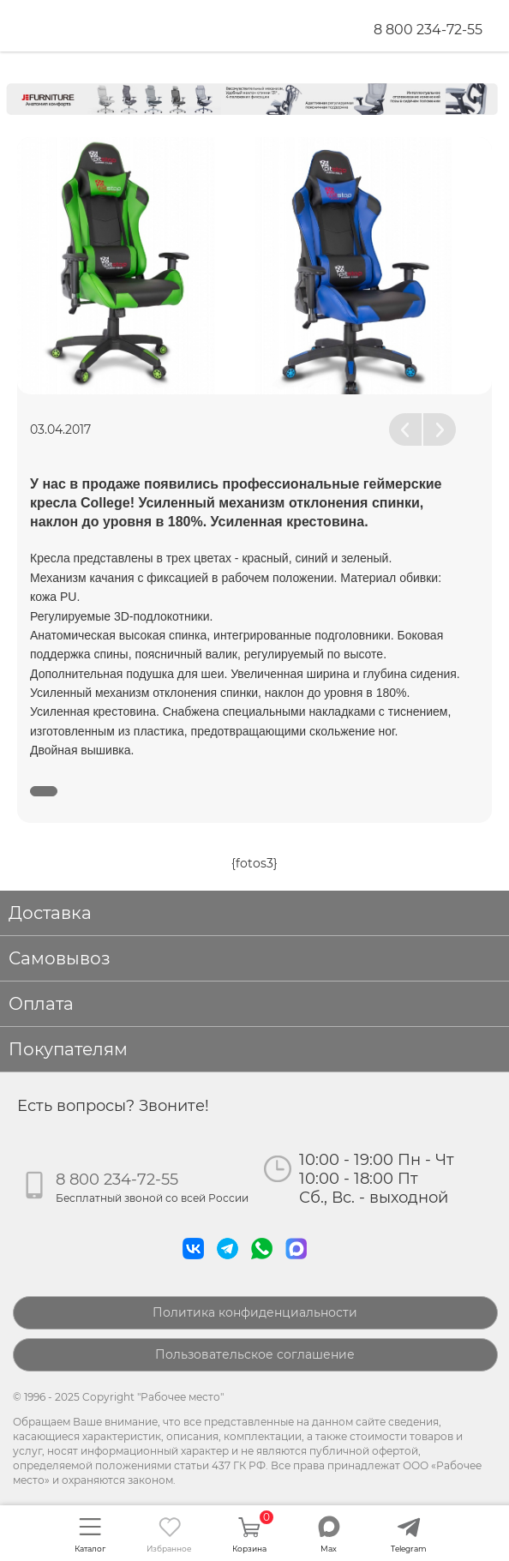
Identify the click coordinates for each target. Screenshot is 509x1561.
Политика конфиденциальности (255, 1312)
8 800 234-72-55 (428, 29)
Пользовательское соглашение (255, 1354)
